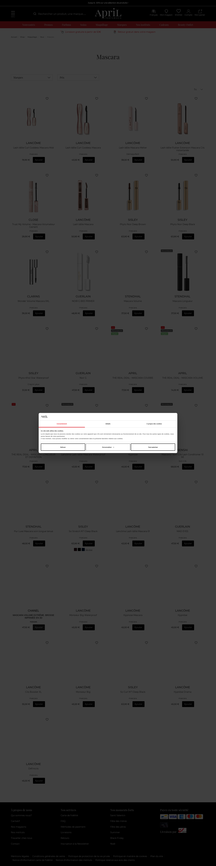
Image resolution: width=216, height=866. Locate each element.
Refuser (63, 447)
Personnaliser (108, 447)
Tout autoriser (153, 447)
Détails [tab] (108, 424)
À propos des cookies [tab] (154, 424)
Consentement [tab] (62, 424)
